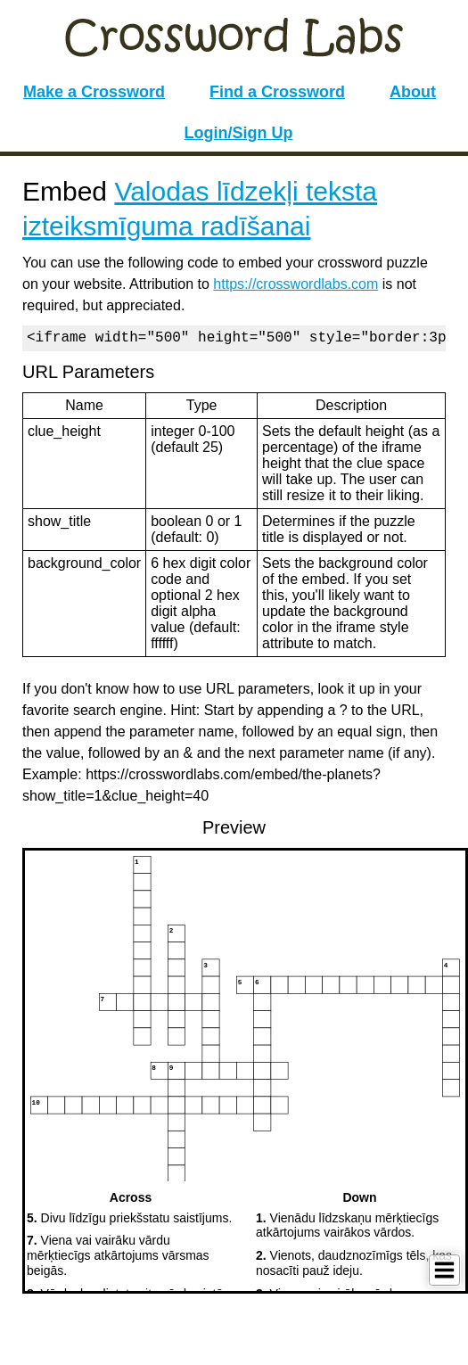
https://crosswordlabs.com (295, 284)
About (413, 92)
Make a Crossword (94, 92)
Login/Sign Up (239, 133)
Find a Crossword (277, 92)
